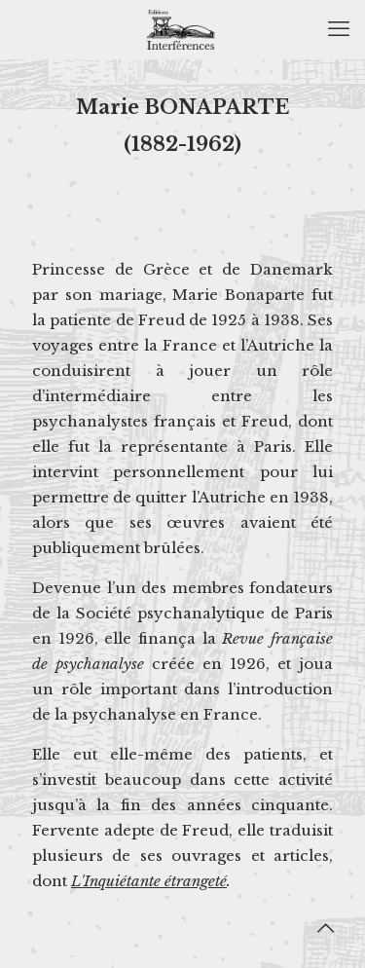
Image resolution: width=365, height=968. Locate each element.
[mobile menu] (338, 29)
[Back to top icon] (325, 928)
